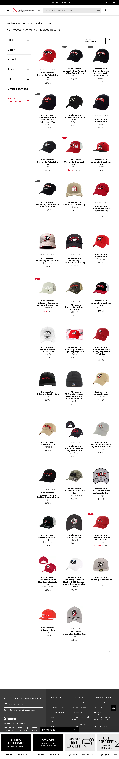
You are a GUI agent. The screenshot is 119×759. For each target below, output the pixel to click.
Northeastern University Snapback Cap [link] (74, 162)
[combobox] (23, 704)
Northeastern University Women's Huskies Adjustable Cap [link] (47, 580)
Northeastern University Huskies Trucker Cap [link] (74, 307)
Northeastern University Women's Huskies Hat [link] (47, 349)
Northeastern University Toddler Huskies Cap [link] (101, 537)
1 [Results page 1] (110, 40)
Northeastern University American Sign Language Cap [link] (74, 349)
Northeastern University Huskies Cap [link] (47, 259)
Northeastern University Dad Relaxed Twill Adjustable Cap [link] (74, 71)
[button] (8, 10)
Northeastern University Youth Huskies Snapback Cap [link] (47, 495)
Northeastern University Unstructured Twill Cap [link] (74, 260)
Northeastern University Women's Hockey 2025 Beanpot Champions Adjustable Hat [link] (74, 580)
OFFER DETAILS (23, 755)
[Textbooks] (38, 10)
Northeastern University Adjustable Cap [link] (47, 75)
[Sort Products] (94, 41)
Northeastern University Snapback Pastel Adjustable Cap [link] (48, 303)
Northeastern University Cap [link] (101, 120)
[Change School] (23, 704)
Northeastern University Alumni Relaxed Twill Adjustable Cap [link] (47, 118)
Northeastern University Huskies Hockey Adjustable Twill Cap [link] (101, 350)
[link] (111, 10)
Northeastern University (23, 698)
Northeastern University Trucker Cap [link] (74, 203)
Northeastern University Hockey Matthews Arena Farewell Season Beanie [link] (74, 395)
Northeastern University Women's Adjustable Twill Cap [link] (101, 444)
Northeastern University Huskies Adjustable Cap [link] (101, 208)
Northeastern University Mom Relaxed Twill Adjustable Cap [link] (101, 72)
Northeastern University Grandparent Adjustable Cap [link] (47, 204)
